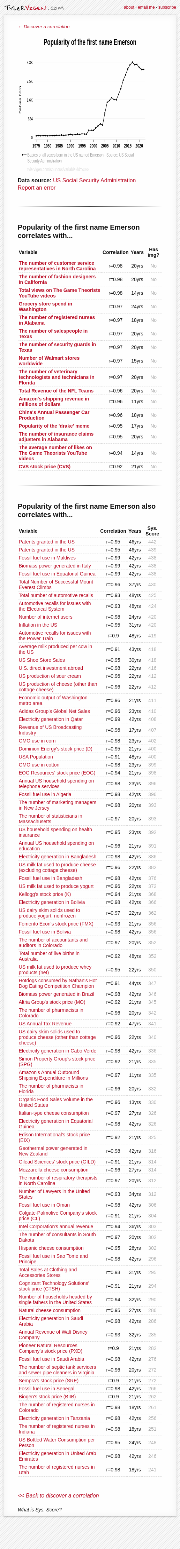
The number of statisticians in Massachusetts (50, 818)
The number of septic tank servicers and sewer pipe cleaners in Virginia (57, 1369)
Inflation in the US (38, 625)
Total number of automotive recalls (56, 595)
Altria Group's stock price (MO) (52, 1002)
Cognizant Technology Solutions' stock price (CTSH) (54, 1286)
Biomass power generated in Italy (55, 566)
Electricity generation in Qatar (51, 719)
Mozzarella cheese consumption (54, 1170)
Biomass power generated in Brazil (56, 994)
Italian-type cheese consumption (54, 1113)
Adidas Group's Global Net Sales (54, 711)
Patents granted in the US (47, 542)
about (129, 7)
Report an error (37, 188)
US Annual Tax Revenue (45, 1023)
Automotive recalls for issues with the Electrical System (55, 606)
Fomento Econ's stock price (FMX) (56, 924)
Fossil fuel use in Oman (44, 1205)
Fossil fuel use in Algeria (45, 794)
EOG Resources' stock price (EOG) (57, 773)
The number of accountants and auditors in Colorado (53, 942)
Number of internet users (46, 617)
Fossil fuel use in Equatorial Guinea (57, 574)
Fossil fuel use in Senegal (47, 1388)
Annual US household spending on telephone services (56, 783)
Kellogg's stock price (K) (45, 894)
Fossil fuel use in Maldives (47, 558)
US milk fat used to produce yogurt (56, 886)
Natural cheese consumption (50, 1310)
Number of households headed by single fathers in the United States (55, 1299)
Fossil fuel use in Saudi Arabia (51, 1359)
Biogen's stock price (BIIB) (47, 1396)
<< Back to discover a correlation (58, 1496)
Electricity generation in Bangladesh (58, 856)
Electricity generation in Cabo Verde (58, 1051)
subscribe (167, 7)
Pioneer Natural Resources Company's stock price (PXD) (50, 1348)
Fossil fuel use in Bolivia (45, 932)
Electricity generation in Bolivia (52, 902)
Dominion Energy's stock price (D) (55, 749)
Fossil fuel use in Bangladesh (50, 878)
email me (146, 7)
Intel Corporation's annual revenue (56, 1226)
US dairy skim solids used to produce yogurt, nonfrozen (49, 913)
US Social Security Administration (94, 180)
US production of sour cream (50, 676)
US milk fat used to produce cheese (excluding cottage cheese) (57, 867)
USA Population (36, 757)
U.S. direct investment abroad (51, 668)
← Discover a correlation (44, 26)
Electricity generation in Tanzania (54, 1418)
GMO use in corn (37, 741)
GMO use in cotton (39, 765)
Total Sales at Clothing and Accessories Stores (48, 1272)
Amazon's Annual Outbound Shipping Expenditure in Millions (53, 1075)
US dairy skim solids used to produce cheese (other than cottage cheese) (57, 1037)
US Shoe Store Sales (42, 660)
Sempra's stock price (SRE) (49, 1380)
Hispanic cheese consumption (51, 1248)
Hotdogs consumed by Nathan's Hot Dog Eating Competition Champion (58, 983)
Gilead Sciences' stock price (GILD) (57, 1162)
